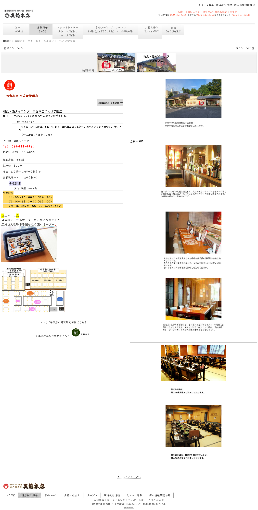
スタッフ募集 (206, 5)
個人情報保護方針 (244, 5)
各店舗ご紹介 (30, 495)
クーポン (92, 495)
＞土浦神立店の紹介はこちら (53, 336)
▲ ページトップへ (129, 476)
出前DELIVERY (173, 29)
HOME (7, 41)
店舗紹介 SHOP (42, 29)
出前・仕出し (72, 495)
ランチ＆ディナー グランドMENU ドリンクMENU (69, 31)
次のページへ (245, 48)
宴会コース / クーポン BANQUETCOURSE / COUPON (112, 29)
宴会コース (50, 495)
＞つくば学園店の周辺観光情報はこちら (63, 322)
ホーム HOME (19, 29)
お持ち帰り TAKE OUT (150, 31)
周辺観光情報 (224, 5)
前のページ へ (13, 48)
